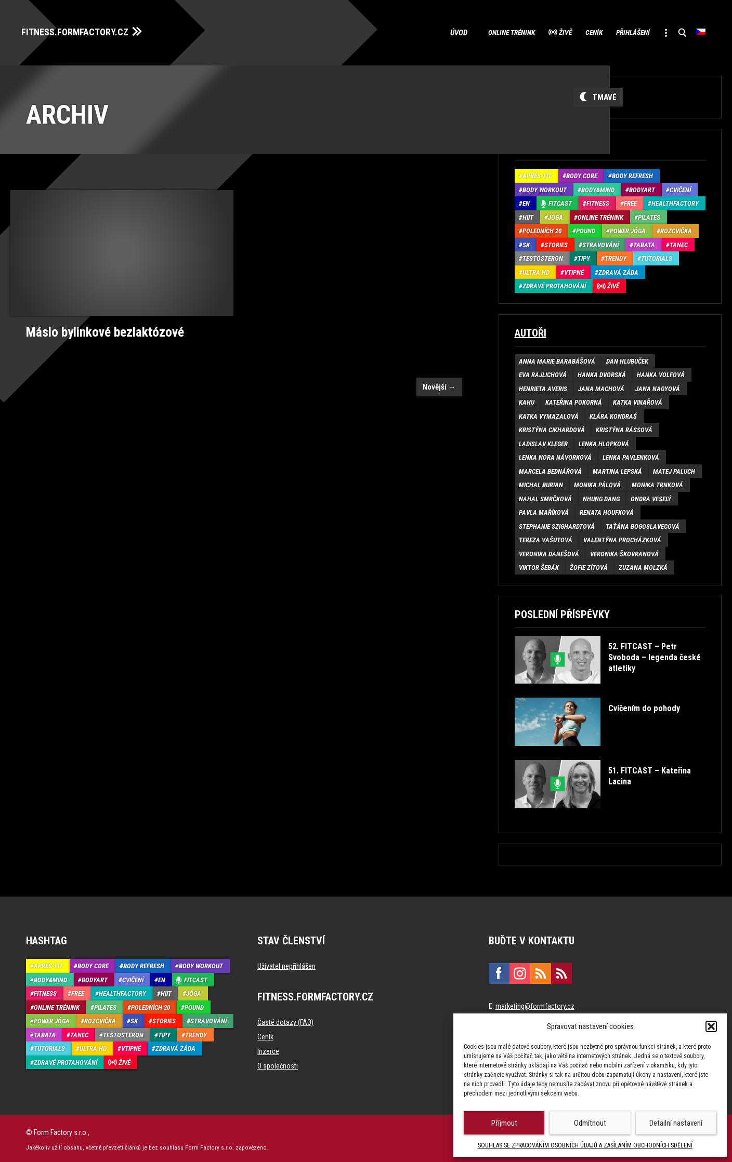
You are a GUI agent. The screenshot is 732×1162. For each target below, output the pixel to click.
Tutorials (656, 256)
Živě (532, 31)
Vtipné (574, 269)
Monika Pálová (597, 482)
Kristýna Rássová (624, 427)
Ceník (569, 31)
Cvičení (680, 187)
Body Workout (544, 187)
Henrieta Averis (543, 386)
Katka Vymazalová (549, 413)
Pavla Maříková (544, 510)
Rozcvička (676, 228)
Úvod (412, 31)
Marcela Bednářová (550, 468)
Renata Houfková (607, 510)
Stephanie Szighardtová (557, 523)
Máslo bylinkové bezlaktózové (101, 328)
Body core (581, 173)
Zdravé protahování (554, 283)
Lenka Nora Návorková (555, 455)
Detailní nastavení (675, 1123)
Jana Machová (601, 386)
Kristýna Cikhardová (552, 427)
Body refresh (632, 173)
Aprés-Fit (537, 173)
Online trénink (467, 31)
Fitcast (560, 201)
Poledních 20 (541, 228)
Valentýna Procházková (622, 537)
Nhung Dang (601, 496)
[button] (711, 1026)
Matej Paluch (674, 468)
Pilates (649, 214)
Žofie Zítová (589, 565)
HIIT (527, 214)
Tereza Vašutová (545, 537)
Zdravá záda (618, 269)
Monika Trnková (657, 482)
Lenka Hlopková (604, 441)
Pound (585, 228)
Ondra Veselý (651, 496)
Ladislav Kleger (543, 441)
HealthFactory (675, 201)
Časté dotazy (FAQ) (285, 1020)
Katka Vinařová (637, 400)
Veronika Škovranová (624, 551)
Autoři (530, 330)
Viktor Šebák (539, 565)
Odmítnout (590, 1123)
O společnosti (277, 1063)
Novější (439, 383)
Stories (556, 242)
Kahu (526, 400)
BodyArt (642, 187)
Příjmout (504, 1123)
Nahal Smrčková (545, 496)
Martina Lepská (617, 468)
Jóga (555, 214)
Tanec (679, 242)
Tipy (584, 256)
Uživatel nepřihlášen (286, 963)
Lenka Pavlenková (631, 455)
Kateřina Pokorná (573, 400)
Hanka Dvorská (602, 372)
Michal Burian (541, 482)
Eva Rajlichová (543, 372)
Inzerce (268, 1049)
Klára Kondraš (613, 413)
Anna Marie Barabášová (557, 358)
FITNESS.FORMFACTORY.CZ (84, 30)
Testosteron (542, 256)
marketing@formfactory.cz (534, 1003)
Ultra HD (536, 269)
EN (526, 201)
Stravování (600, 242)
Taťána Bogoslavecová (642, 523)
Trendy (615, 256)
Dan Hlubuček (627, 358)
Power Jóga (628, 228)
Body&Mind (598, 187)
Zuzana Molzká (643, 565)
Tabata (644, 242)
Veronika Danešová (549, 551)
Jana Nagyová (657, 386)
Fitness (597, 201)
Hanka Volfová (661, 372)
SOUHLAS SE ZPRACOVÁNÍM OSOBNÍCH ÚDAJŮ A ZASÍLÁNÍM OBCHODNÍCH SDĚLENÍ (585, 1145)
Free (630, 201)
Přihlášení (618, 31)
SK (526, 242)
